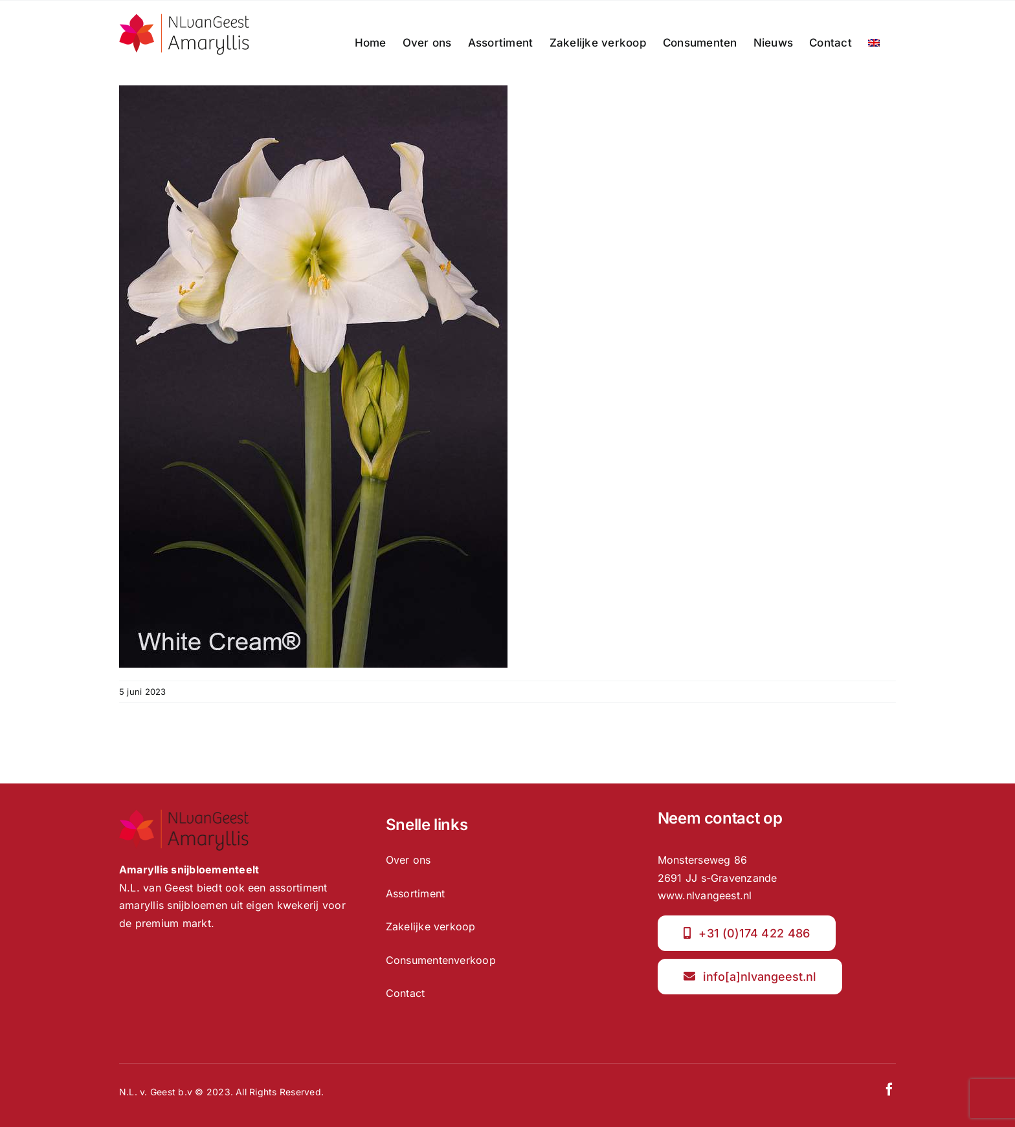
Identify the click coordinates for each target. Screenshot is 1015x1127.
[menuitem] (874, 43)
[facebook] (889, 1089)
